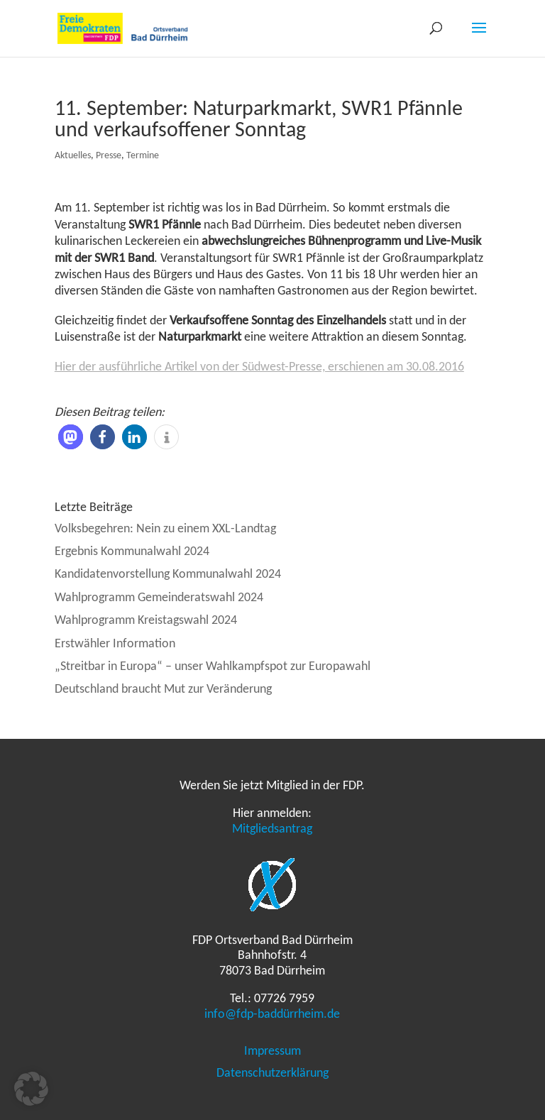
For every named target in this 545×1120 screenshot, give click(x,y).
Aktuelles (73, 155)
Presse (108, 155)
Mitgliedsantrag (272, 828)
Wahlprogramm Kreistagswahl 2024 (146, 619)
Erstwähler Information (115, 643)
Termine (142, 155)
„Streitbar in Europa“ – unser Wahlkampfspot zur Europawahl (212, 666)
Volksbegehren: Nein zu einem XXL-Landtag (165, 528)
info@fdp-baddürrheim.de (272, 1013)
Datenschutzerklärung (272, 1072)
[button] (70, 436)
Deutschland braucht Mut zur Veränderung (163, 688)
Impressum (272, 1050)
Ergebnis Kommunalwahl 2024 (132, 551)
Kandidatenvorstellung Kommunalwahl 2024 (168, 573)
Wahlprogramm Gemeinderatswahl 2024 (159, 597)
